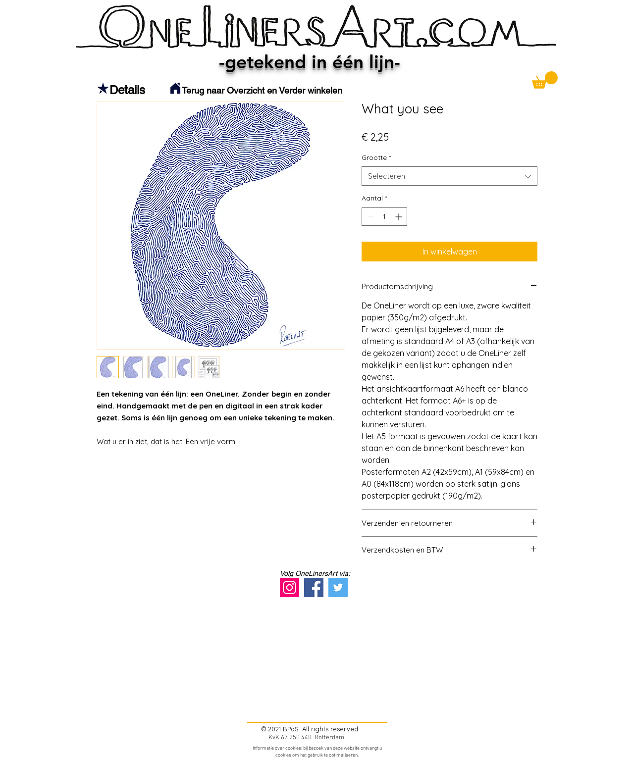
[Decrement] (369, 216)
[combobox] (449, 176)
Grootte (376, 157)
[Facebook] (313, 587)
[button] (545, 80)
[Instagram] (289, 587)
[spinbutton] (384, 216)
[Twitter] (338, 587)
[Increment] (399, 216)
